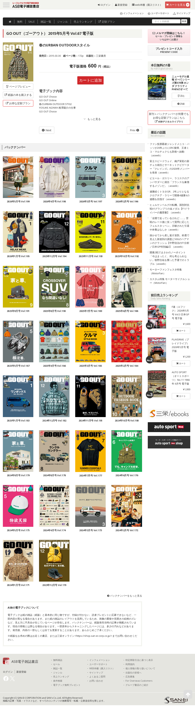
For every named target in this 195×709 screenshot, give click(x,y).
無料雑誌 (57, 660)
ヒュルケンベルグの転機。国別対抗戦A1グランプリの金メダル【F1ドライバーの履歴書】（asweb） (170, 208)
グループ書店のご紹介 (136, 685)
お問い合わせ (96, 680)
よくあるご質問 (97, 676)
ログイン (104, 4)
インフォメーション (130, 13)
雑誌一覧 (57, 668)
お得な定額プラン (18, 103)
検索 (184, 21)
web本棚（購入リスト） (147, 4)
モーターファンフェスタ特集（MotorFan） (166, 271)
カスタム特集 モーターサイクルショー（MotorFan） (170, 281)
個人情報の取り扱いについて (140, 668)
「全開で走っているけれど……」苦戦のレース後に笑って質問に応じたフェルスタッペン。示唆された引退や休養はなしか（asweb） (169, 223)
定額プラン (106, 21)
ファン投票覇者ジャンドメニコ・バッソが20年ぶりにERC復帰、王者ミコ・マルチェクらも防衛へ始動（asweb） (169, 149)
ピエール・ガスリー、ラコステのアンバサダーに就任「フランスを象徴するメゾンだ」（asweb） (169, 182)
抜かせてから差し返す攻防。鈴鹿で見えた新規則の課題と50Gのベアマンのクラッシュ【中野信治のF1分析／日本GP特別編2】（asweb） (169, 241)
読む (181, 95)
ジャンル (62, 21)
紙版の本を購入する (18, 95)
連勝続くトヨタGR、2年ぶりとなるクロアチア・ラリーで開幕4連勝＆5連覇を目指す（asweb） (169, 195)
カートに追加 (90, 80)
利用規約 (130, 664)
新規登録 (121, 4)
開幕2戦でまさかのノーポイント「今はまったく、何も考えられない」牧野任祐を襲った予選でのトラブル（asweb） (169, 258)
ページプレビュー (18, 86)
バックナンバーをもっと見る (124, 595)
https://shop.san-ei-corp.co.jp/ (93, 635)
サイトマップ (180, 13)
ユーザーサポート (156, 13)
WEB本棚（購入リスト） (102, 668)
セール (56, 664)
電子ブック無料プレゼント (67, 685)
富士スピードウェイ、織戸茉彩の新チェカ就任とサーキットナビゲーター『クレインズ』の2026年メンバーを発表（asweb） (170, 166)
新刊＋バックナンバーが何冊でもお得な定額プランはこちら (169, 117)
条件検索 (57, 680)
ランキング (83, 21)
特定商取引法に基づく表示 (139, 660)
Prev (132, 130)
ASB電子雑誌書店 (24, 661)
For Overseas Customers (138, 680)
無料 (19, 21)
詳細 (181, 103)
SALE (31, 21)
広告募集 (130, 676)
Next (48, 130)
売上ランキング (61, 676)
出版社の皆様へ (133, 672)
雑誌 (46, 21)
